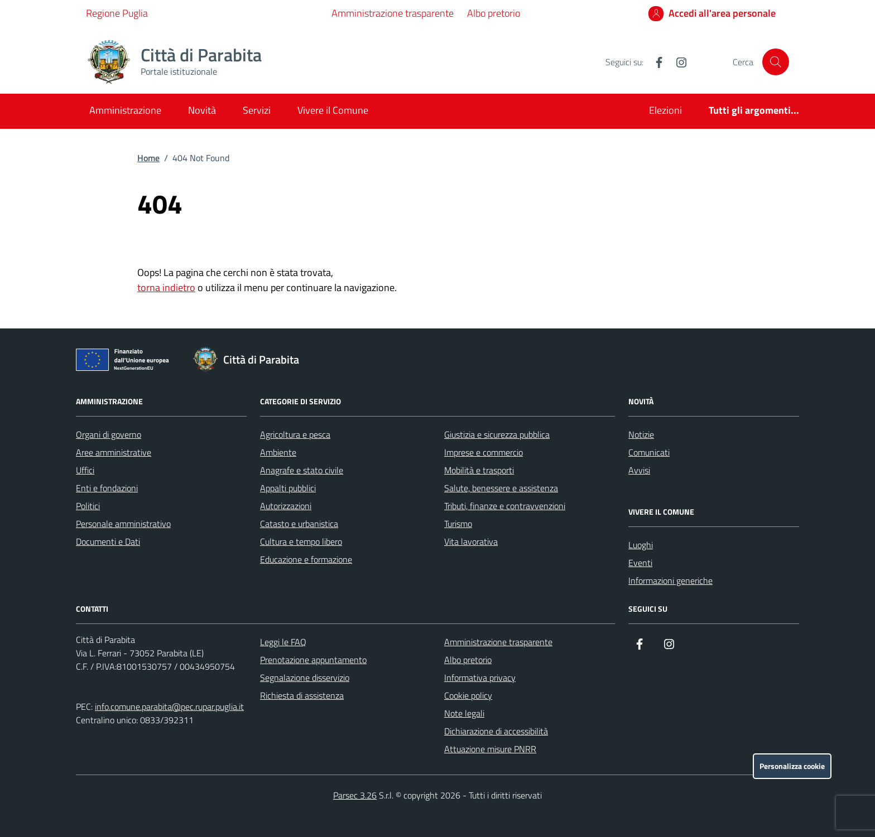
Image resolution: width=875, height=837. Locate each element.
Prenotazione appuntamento (313, 659)
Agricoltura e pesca (295, 434)
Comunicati (649, 452)
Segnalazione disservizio (304, 677)
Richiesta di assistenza (302, 695)
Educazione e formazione (306, 559)
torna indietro (166, 287)
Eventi (640, 562)
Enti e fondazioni (107, 488)
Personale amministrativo (123, 523)
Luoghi (640, 544)
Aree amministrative (113, 452)
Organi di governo (108, 434)
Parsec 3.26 (355, 795)
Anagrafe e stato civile (301, 470)
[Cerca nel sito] (775, 62)
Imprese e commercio (483, 452)
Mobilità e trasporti (479, 470)
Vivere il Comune (332, 110)
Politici (88, 505)
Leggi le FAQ (283, 642)
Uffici (85, 470)
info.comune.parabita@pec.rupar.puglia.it (169, 706)
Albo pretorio (493, 13)
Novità (202, 110)
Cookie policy (468, 695)
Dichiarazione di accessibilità (496, 731)
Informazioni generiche (670, 580)
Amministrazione (125, 110)
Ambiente (278, 452)
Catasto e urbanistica (299, 523)
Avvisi (639, 470)
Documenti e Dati (108, 541)
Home (148, 158)
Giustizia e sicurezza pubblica (497, 434)
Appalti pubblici (288, 488)
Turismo (458, 523)
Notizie (641, 434)
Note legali (464, 713)
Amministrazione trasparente (392, 13)
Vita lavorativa (471, 541)
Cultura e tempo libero (301, 541)
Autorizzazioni (285, 505)
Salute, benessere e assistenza (501, 488)
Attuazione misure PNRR (490, 749)
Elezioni (665, 110)
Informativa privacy (480, 677)
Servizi (257, 110)
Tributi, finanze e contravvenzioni (504, 505)
